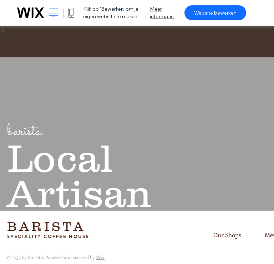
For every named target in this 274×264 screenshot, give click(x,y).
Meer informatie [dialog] (162, 13)
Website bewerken (215, 13)
